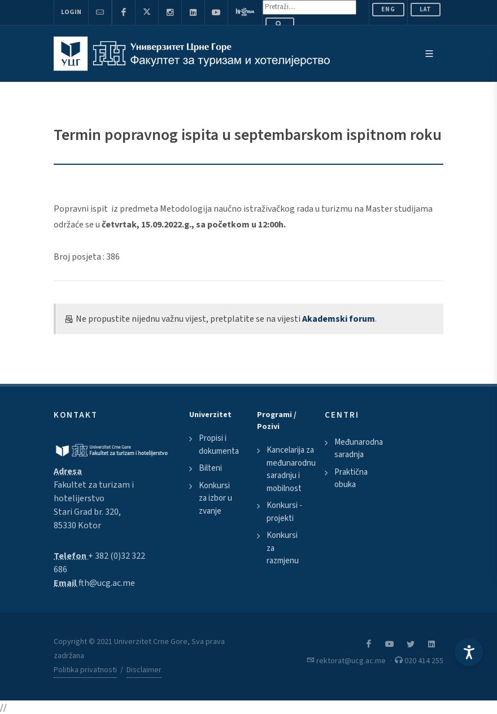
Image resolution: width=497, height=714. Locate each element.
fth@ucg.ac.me (107, 583)
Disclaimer (144, 670)
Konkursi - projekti (284, 512)
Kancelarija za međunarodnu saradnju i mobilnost (291, 469)
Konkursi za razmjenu (283, 548)
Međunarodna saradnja (358, 448)
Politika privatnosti (85, 670)
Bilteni (210, 468)
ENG (388, 9)
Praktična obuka (351, 478)
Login (71, 12)
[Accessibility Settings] (469, 652)
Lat (425, 9)
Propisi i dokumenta (219, 444)
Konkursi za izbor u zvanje (215, 498)
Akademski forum (338, 319)
